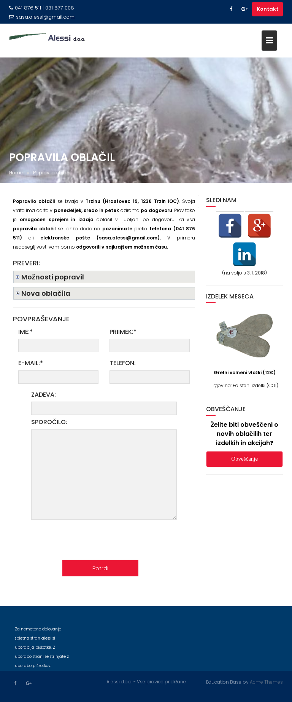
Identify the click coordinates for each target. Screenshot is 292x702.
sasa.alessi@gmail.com (42, 17)
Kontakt (267, 9)
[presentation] (125, 542)
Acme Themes (266, 681)
